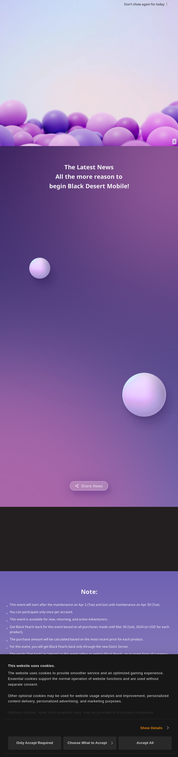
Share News (92, 485)
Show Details (151, 728)
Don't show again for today (144, 4)
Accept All (145, 743)
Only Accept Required (35, 743)
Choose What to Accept (90, 743)
